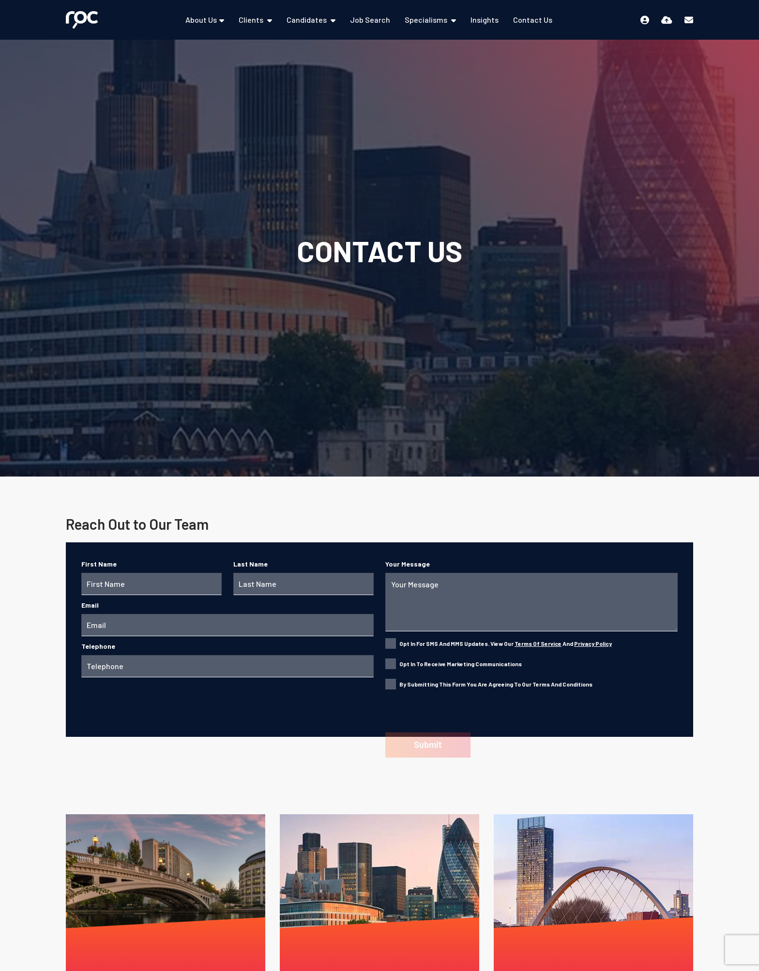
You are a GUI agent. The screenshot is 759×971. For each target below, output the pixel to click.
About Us (201, 19)
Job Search (370, 19)
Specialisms (427, 19)
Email (90, 605)
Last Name (250, 564)
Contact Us (532, 19)
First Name (99, 564)
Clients (252, 19)
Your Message (407, 564)
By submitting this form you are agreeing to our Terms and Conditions (495, 684)
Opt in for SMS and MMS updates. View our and (505, 643)
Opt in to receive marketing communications (460, 663)
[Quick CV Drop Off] (666, 20)
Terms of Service (538, 643)
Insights (485, 19)
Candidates (307, 19)
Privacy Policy (593, 643)
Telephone (98, 646)
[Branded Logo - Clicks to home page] (82, 19)
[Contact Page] (688, 20)
